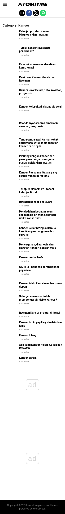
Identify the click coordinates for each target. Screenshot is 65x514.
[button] (5, 4)
